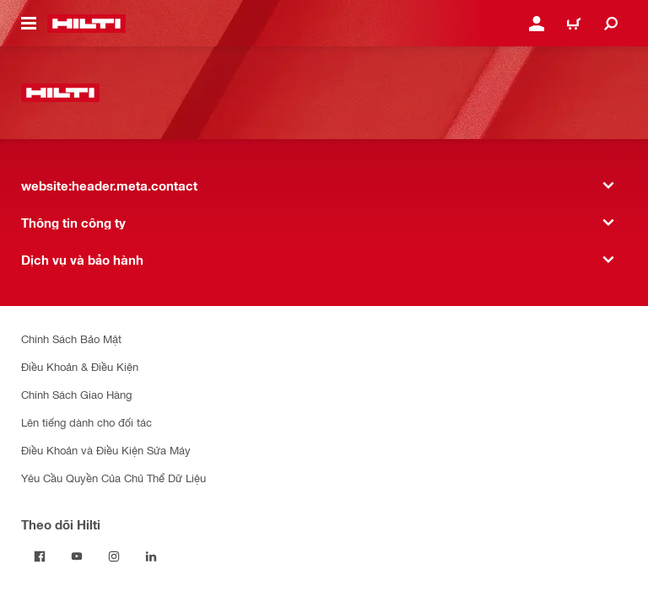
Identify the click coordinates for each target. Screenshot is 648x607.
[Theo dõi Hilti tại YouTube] (76, 556)
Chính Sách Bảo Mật (71, 338)
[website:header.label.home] (86, 23)
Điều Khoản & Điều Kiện (79, 366)
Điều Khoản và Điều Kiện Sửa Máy (106, 449)
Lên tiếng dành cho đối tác (86, 422)
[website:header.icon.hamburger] (28, 23)
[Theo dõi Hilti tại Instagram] (113, 556)
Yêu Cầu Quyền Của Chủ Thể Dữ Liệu (113, 477)
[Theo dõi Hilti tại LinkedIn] (151, 556)
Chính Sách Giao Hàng (76, 394)
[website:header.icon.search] (610, 23)
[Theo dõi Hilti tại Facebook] (39, 556)
